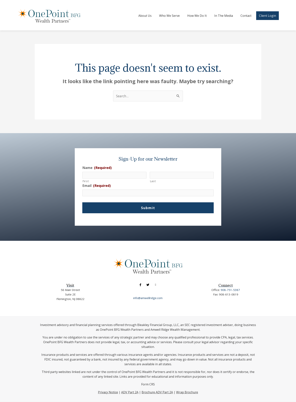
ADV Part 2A (129, 392)
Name (97, 168)
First (85, 181)
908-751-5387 (230, 290)
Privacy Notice (108, 392)
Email (96, 186)
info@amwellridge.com (148, 298)
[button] (140, 285)
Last (153, 181)
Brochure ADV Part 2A (157, 392)
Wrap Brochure (187, 392)
